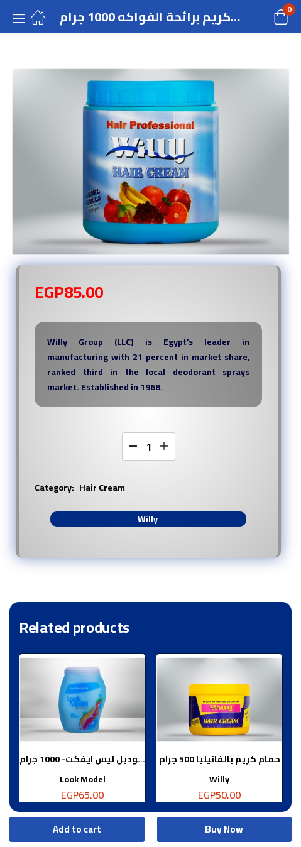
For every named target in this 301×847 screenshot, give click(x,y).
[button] (264, 16)
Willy (148, 519)
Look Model (83, 779)
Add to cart (77, 829)
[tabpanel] (82, 732)
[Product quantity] (148, 446)
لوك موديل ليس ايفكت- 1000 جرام (82, 759)
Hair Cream (102, 487)
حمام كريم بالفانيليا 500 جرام (219, 759)
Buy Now (224, 829)
